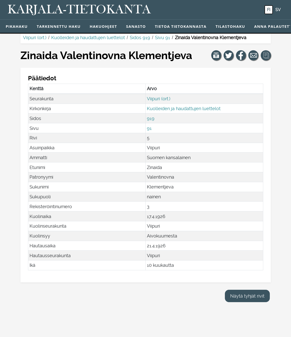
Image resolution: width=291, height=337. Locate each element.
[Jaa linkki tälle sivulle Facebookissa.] (241, 55)
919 (150, 118)
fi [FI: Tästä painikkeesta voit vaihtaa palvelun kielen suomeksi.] (268, 9)
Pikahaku (17, 26)
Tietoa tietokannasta (181, 26)
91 (149, 128)
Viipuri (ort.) (34, 37)
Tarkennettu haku (59, 26)
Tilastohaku (230, 26)
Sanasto (136, 26)
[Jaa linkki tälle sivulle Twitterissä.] (229, 55)
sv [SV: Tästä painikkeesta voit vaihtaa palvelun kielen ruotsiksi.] (278, 9)
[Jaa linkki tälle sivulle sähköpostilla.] (253, 55)
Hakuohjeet (103, 26)
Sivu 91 (162, 37)
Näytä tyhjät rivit (247, 296)
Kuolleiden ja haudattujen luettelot (88, 37)
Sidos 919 (140, 37)
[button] (216, 55)
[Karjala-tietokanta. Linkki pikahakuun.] (79, 9)
